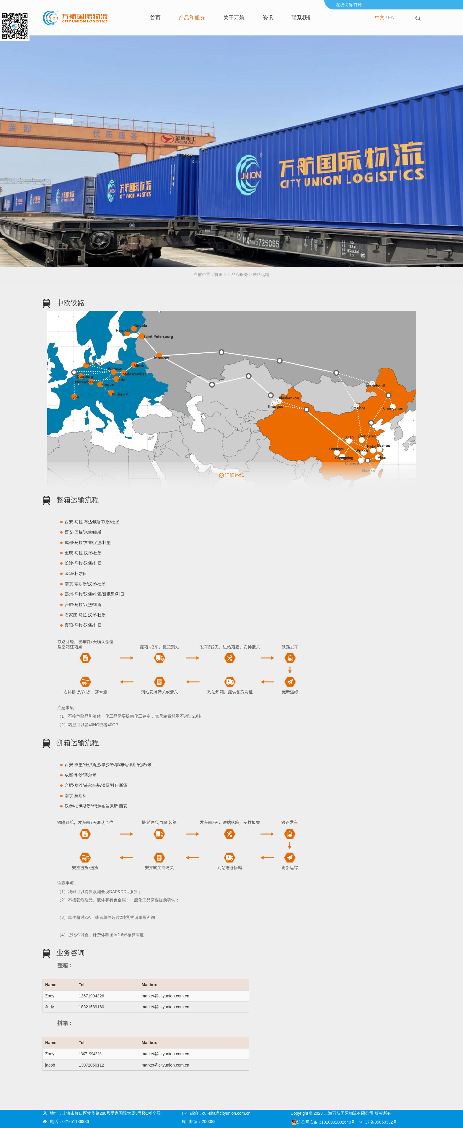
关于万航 (233, 18)
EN (391, 17)
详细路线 (234, 475)
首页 (155, 18)
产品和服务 (192, 18)
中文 (379, 17)
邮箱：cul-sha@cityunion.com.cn (220, 1113)
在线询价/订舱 (349, 4)
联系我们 (302, 18)
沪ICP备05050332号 (378, 1122)
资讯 (268, 18)
